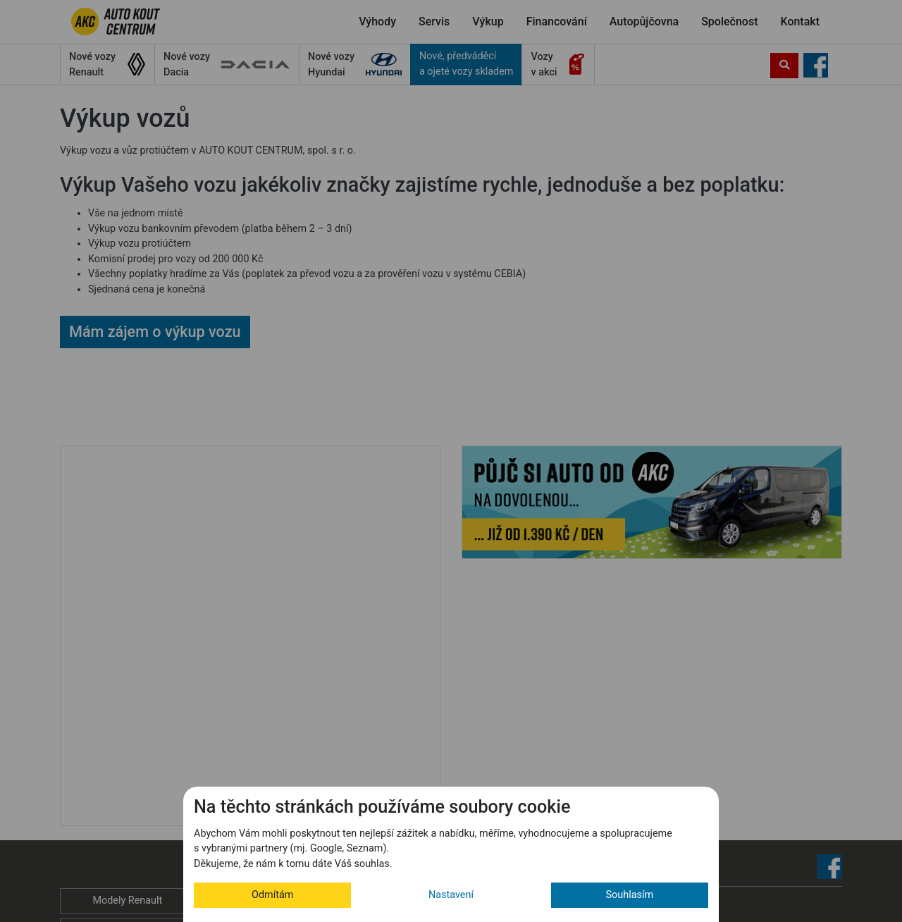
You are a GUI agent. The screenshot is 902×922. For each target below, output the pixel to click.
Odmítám (272, 895)
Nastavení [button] (451, 895)
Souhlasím (630, 895)
